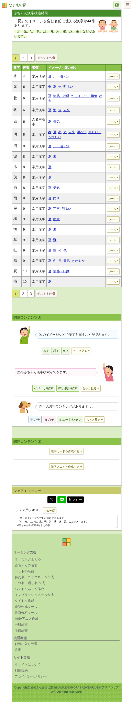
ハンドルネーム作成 (29, 589)
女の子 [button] (49, 419)
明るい (68, 86)
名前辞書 (21, 630)
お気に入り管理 (26, 644)
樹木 (56, 219)
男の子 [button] (35, 419)
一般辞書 (21, 624)
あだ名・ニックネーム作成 (34, 577)
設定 (18, 650)
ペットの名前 (24, 571)
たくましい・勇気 (84, 96)
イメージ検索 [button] (44, 388)
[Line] (61, 499)
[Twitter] (51, 499)
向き (56, 198)
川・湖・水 (61, 76)
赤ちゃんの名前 (26, 565)
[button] (46, 350)
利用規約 (21, 670)
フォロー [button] (75, 499)
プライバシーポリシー (31, 676)
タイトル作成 (24, 601)
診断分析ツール (26, 612)
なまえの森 (17, 5)
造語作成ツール (26, 606)
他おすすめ (46, 57)
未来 (66, 110)
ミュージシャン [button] (70, 419)
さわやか (78, 261)
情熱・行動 (61, 96)
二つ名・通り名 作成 (30, 583)
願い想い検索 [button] (68, 388)
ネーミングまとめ (28, 559)
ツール (112, 76)
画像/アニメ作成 (26, 618)
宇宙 (56, 208)
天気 (56, 121)
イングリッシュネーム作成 (34, 595)
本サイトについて (28, 664)
